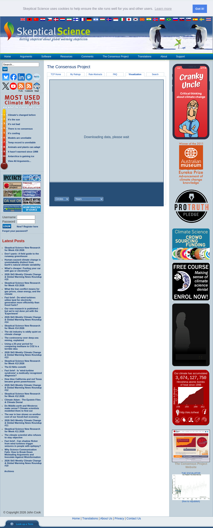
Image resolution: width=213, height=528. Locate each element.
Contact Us (133, 518)
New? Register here (27, 226)
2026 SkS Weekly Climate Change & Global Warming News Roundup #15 (23, 276)
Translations (144, 56)
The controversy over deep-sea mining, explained (21, 338)
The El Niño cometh (15, 366)
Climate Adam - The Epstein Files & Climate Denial (23, 400)
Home (7, 56)
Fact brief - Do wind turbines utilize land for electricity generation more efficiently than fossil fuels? (22, 301)
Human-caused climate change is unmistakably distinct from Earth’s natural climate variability (23, 262)
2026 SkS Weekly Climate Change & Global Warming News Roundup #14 (23, 319)
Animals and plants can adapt (24, 147)
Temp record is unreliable (22, 142)
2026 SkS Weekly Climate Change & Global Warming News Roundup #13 (23, 354)
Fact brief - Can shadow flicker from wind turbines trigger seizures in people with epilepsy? (23, 443)
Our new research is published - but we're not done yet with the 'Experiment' (22, 311)
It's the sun (14, 119)
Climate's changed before (22, 114)
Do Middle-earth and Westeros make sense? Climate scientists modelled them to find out (22, 408)
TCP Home (56, 74)
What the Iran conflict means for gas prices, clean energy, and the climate (22, 291)
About (163, 56)
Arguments (26, 56)
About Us (106, 518)
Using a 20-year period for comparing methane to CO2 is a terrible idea (22, 346)
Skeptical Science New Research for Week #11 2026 (22, 429)
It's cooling (14, 133)
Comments (87, 56)
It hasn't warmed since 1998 (23, 151)
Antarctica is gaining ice (21, 156)
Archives (9, 471)
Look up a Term (24, 524)
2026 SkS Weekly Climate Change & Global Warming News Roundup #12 (23, 387)
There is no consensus (20, 128)
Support (180, 56)
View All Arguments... (19, 161)
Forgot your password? (15, 230)
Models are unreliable (19, 137)
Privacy (119, 518)
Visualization (135, 74)
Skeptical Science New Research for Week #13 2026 (22, 361)
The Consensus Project (116, 56)
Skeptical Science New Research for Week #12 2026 (22, 394)
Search (155, 74)
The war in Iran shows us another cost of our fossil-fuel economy (23, 415)
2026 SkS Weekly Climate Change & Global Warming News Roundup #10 (23, 463)
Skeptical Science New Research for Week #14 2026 (22, 326)
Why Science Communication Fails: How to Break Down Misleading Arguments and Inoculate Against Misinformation (23, 453)
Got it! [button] (199, 8)
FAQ (115, 74)
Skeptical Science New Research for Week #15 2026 (22, 283)
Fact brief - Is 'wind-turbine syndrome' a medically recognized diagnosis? (23, 373)
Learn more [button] (163, 8)
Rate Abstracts (95, 74)
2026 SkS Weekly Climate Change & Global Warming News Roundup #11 (23, 422)
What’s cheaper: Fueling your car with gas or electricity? (23, 269)
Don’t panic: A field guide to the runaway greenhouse (22, 254)
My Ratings (75, 74)
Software (46, 56)
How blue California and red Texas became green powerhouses (23, 380)
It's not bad (14, 124)
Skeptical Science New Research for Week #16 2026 (22, 248)
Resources (66, 56)
